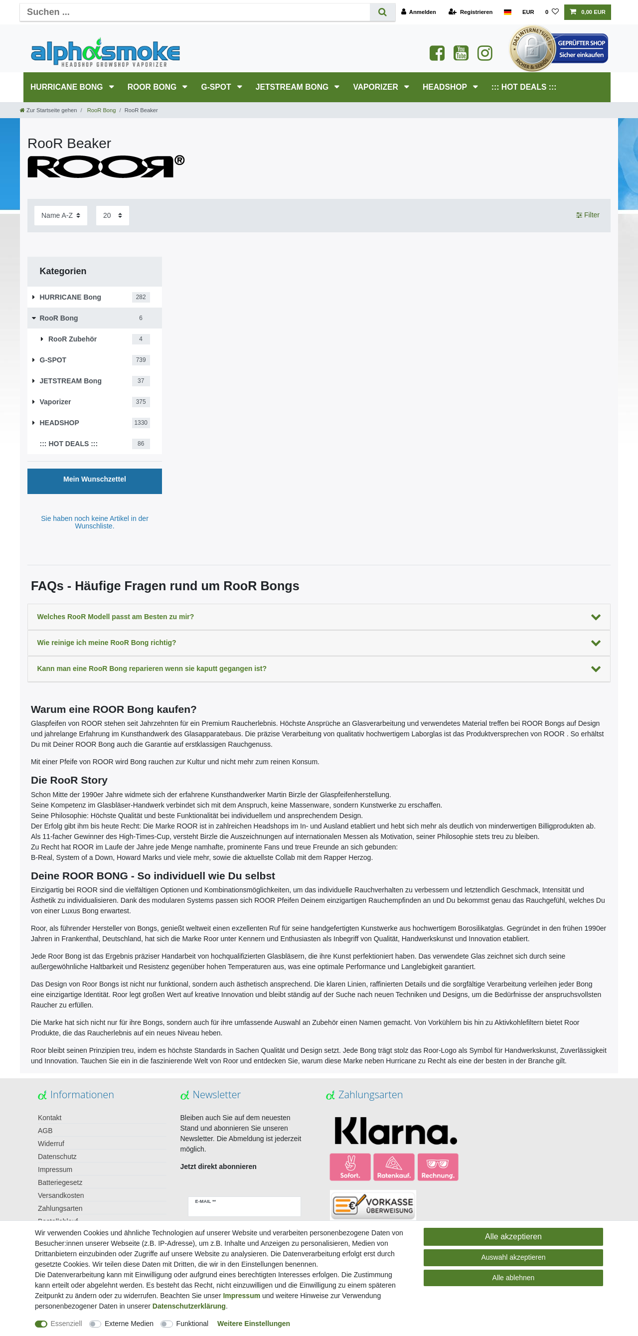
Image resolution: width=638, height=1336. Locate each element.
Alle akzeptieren (513, 1236)
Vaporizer (376, 87)
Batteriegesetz (60, 1182)
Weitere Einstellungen (253, 1324)
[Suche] (382, 12)
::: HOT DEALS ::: (524, 87)
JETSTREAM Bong (293, 87)
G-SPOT (217, 87)
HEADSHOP (446, 87)
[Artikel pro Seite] (112, 215)
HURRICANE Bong (67, 87)
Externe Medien (129, 1324)
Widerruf (51, 1144)
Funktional (192, 1324)
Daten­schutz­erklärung (189, 1306)
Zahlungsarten (60, 1208)
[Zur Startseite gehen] (48, 110)
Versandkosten (61, 1195)
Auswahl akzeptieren (513, 1257)
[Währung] (528, 12)
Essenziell (66, 1324)
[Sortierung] (60, 215)
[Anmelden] (418, 12)
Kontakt (49, 1118)
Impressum (55, 1169)
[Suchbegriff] (195, 12)
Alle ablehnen (513, 1278)
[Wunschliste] (552, 12)
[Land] (507, 12)
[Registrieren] (470, 12)
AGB (45, 1131)
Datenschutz (57, 1157)
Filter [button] (588, 215)
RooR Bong (153, 87)
